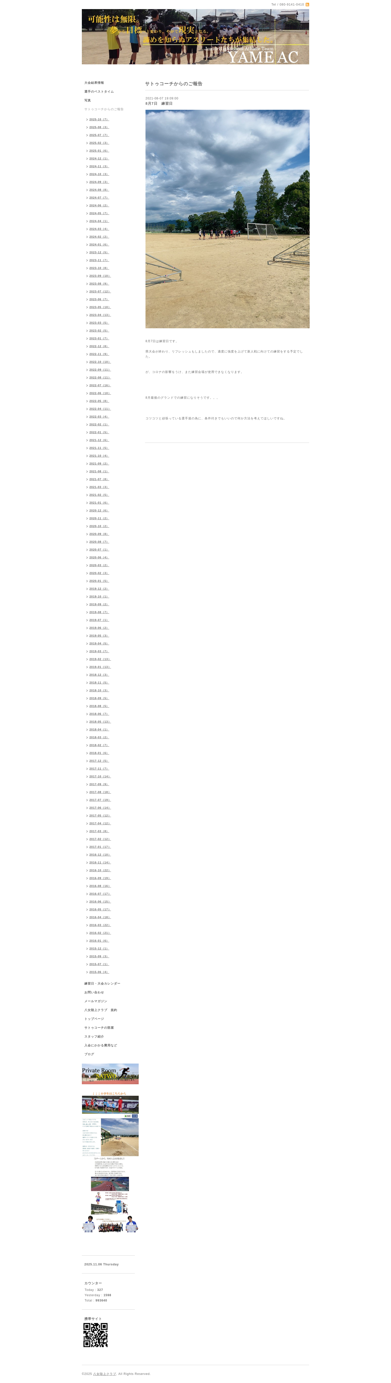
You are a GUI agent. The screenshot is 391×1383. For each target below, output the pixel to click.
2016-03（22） (100, 925)
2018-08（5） (99, 706)
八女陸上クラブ (104, 1374)
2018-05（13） (100, 721)
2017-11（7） (99, 768)
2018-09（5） (99, 698)
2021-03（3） (99, 487)
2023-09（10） (100, 275)
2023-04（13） (100, 314)
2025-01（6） (99, 150)
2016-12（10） (100, 854)
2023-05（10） (100, 307)
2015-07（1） (99, 964)
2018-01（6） (99, 752)
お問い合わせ (94, 992)
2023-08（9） (99, 283)
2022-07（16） (100, 385)
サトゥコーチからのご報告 (104, 109)
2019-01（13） (100, 666)
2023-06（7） (99, 299)
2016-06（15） (100, 901)
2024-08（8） (99, 189)
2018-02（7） (99, 745)
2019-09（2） (99, 604)
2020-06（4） (99, 557)
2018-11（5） (99, 682)
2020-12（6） (99, 510)
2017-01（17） (100, 846)
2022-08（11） (100, 377)
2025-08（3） (99, 127)
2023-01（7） (99, 338)
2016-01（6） (99, 940)
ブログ (89, 1054)
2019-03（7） (99, 651)
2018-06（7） (99, 713)
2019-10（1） (99, 596)
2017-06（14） (100, 807)
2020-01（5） (99, 580)
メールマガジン (95, 1001)
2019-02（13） (100, 659)
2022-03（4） (99, 416)
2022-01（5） (99, 432)
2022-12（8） (99, 346)
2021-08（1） (99, 471)
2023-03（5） (99, 322)
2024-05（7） (99, 213)
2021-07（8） (99, 479)
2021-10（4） (99, 455)
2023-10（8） (99, 267)
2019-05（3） (99, 635)
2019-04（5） (99, 643)
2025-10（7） (99, 119)
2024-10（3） (99, 174)
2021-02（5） (99, 494)
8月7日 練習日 (159, 103)
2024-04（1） (99, 221)
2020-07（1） (99, 549)
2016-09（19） (100, 878)
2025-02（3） (99, 142)
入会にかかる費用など (100, 1045)
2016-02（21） (100, 932)
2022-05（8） (99, 400)
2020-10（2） (99, 526)
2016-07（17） (100, 893)
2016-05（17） (100, 909)
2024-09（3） (99, 181)
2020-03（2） (99, 565)
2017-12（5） (99, 760)
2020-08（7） (99, 541)
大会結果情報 (94, 83)
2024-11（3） (99, 166)
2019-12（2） (99, 588)
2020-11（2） (99, 518)
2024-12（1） (99, 158)
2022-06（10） (100, 393)
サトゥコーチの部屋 (99, 1027)
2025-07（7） (99, 135)
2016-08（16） (100, 885)
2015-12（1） (99, 948)
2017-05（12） (100, 815)
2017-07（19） (100, 799)
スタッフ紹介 (94, 1036)
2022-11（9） (99, 354)
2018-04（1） (99, 729)
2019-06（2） (99, 627)
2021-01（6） (99, 502)
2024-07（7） (99, 197)
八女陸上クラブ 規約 (100, 1010)
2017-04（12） (100, 823)
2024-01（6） (99, 244)
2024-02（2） (99, 236)
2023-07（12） (100, 291)
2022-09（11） (100, 369)
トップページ (94, 1019)
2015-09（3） (99, 956)
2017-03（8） (99, 831)
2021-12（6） (99, 440)
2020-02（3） (99, 573)
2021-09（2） (99, 463)
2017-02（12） (100, 838)
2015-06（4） (99, 971)
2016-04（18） (100, 917)
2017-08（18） (100, 792)
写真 (87, 100)
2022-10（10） (100, 361)
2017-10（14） (100, 776)
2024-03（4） (99, 228)
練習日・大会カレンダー (102, 983)
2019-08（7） (99, 612)
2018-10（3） (99, 690)
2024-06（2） (99, 205)
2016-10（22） (100, 870)
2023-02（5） (99, 330)
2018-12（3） (99, 674)
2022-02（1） (99, 424)
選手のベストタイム (99, 91)
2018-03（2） (99, 737)
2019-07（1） (99, 619)
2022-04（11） (100, 408)
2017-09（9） (99, 784)
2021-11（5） (99, 447)
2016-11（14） (100, 862)
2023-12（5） (99, 252)
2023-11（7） (99, 260)
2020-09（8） (99, 533)
